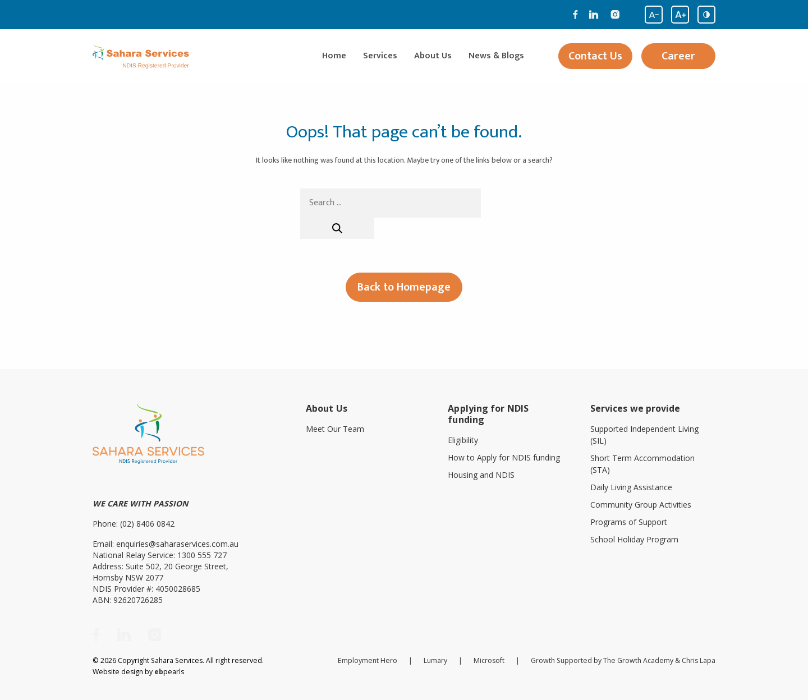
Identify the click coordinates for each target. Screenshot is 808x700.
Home (334, 56)
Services (380, 56)
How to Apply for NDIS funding (504, 457)
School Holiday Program (634, 539)
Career (678, 56)
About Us (433, 56)
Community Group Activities (640, 504)
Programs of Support (628, 522)
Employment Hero (367, 660)
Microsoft (489, 660)
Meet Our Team (335, 428)
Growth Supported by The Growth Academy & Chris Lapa (623, 660)
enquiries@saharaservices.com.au (177, 543)
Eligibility (463, 440)
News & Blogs (496, 56)
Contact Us (595, 56)
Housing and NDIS (481, 474)
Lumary (435, 660)
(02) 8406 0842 (147, 523)
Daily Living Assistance (631, 487)
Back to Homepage (404, 287)
